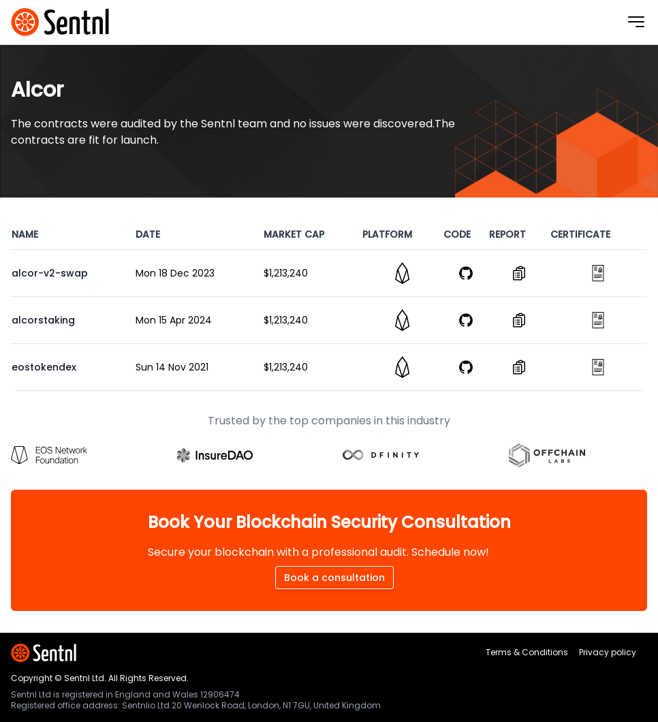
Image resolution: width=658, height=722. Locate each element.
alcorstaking (43, 320)
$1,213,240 (286, 273)
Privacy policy (607, 652)
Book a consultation (334, 577)
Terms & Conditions (527, 652)
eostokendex (44, 367)
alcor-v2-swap (50, 273)
